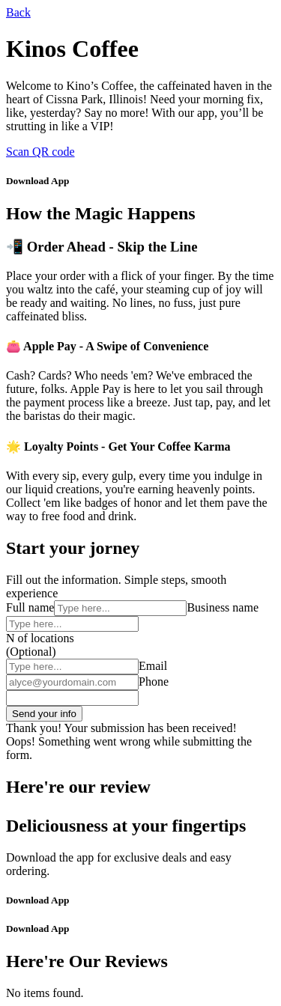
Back (18, 12)
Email (153, 665)
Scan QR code (40, 151)
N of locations (40, 638)
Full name (30, 607)
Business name (223, 607)
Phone (154, 681)
